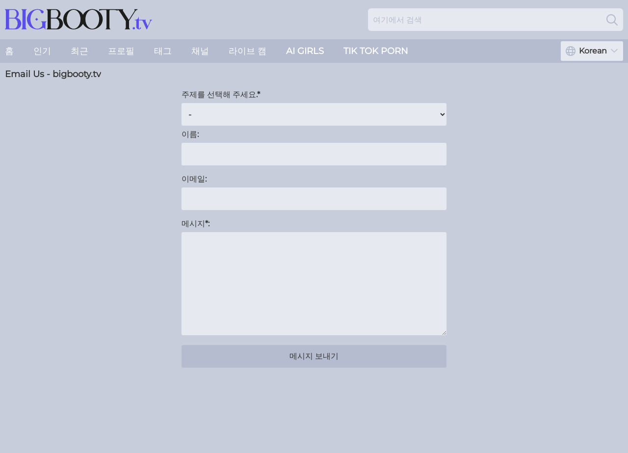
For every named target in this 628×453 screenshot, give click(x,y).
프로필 (121, 51)
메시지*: (195, 223)
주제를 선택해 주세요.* (221, 94)
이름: (190, 134)
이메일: (194, 179)
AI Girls (305, 51)
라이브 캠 (247, 51)
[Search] (612, 19)
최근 (79, 51)
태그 (163, 51)
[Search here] (495, 19)
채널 (200, 51)
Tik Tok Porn (375, 51)
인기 (42, 51)
